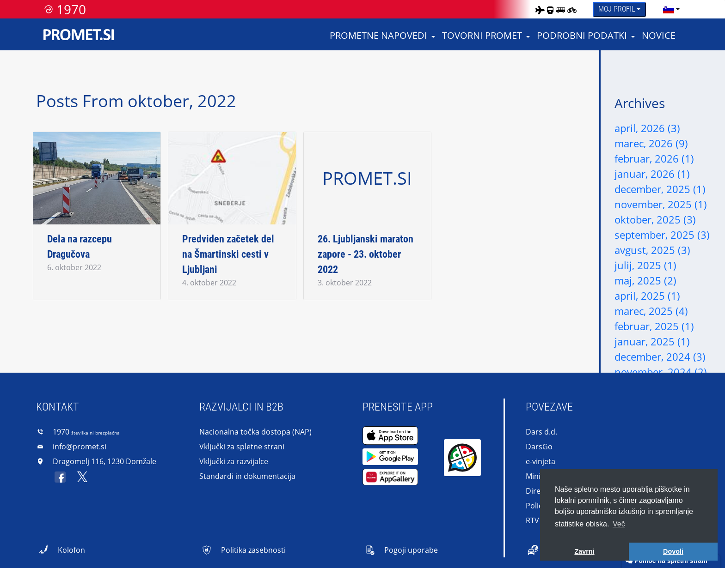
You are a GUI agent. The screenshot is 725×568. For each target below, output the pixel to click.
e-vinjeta (540, 461)
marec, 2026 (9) (651, 143)
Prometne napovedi (378, 35)
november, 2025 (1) (660, 204)
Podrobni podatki (582, 35)
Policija (538, 506)
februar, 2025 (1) (654, 326)
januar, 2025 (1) (652, 341)
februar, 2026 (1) (654, 158)
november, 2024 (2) (660, 372)
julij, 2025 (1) (645, 265)
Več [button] (619, 524)
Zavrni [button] (584, 551)
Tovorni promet (482, 35)
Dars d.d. (541, 432)
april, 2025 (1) (647, 295)
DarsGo (539, 446)
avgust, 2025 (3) (652, 250)
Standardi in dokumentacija (247, 476)
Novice (659, 35)
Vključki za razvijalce (233, 461)
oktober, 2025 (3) (655, 219)
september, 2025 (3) (662, 235)
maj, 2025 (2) (645, 280)
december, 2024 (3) (660, 356)
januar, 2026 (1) (652, 174)
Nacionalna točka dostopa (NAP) (255, 432)
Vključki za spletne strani (241, 446)
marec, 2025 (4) (651, 311)
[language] (668, 9)
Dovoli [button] (673, 551)
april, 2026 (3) (647, 128)
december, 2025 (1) (660, 189)
